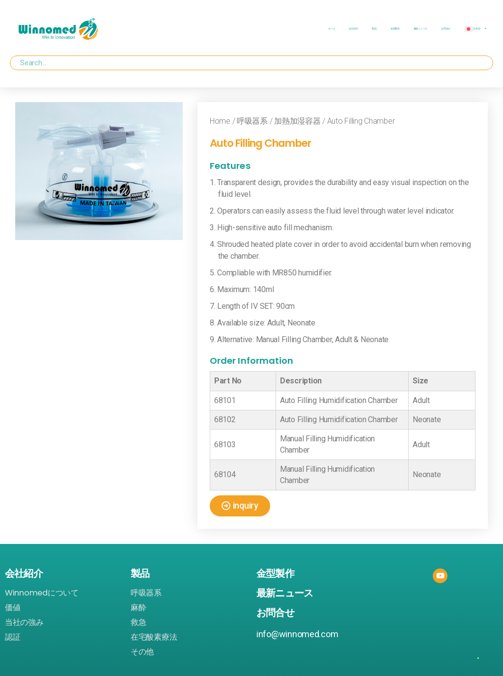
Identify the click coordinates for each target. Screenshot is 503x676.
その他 (142, 652)
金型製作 (395, 28)
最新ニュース (420, 28)
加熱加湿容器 (297, 121)
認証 (12, 637)
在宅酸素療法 (154, 637)
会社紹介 (353, 28)
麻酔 (138, 608)
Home (220, 121)
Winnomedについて (42, 593)
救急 (138, 622)
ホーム (331, 28)
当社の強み (24, 622)
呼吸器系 (252, 121)
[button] (240, 505)
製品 (374, 28)
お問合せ (445, 28)
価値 (12, 608)
